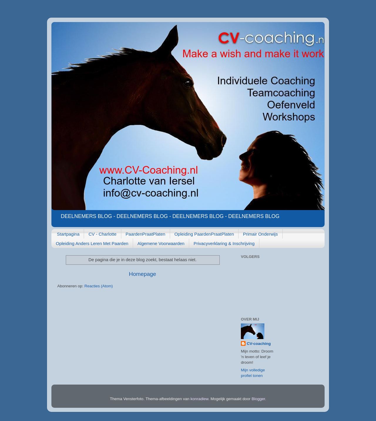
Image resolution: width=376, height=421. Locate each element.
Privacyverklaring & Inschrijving (224, 243)
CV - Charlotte (102, 234)
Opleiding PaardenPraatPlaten (204, 234)
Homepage (142, 274)
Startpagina (68, 234)
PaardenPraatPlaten (145, 234)
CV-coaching (259, 343)
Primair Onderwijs (260, 234)
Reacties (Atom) (98, 286)
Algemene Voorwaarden (160, 243)
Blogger (258, 399)
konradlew (200, 399)
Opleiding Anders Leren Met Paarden (92, 243)
